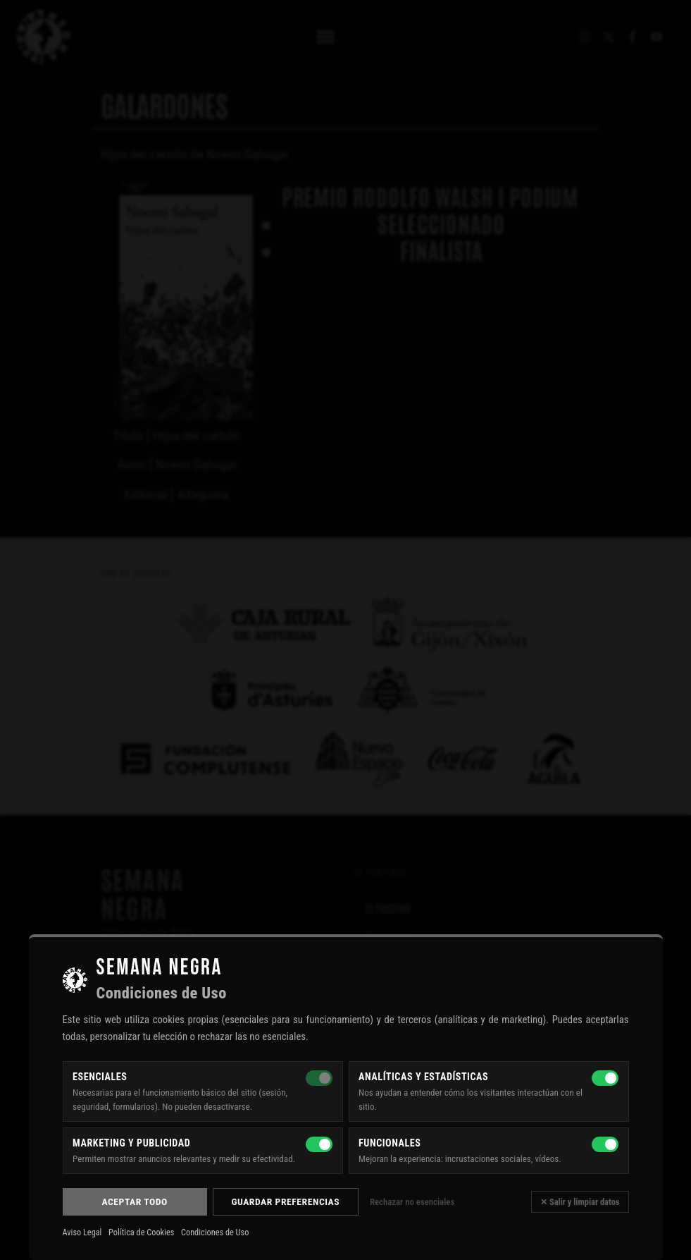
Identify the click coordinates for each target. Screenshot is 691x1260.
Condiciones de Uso (215, 1232)
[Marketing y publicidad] (319, 1144)
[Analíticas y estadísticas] (605, 1078)
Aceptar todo (134, 1201)
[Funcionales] (605, 1144)
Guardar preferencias (285, 1201)
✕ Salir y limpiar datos (579, 1202)
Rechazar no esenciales (412, 1202)
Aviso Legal (82, 1232)
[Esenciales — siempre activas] (319, 1078)
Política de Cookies (141, 1232)
